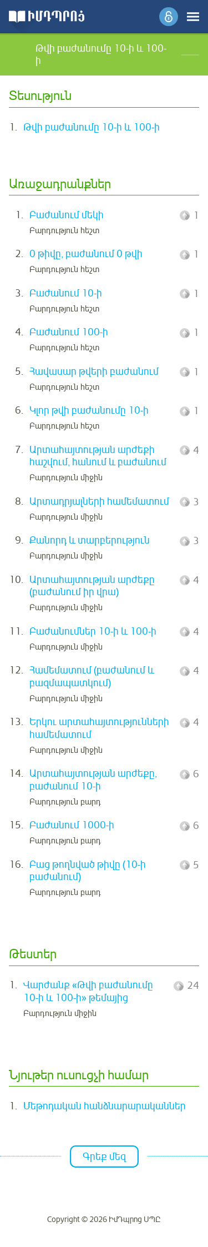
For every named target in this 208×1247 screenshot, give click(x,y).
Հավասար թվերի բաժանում (94, 371)
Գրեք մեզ (104, 1156)
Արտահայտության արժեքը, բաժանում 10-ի (93, 779)
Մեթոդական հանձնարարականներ (104, 1106)
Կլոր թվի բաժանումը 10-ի (89, 410)
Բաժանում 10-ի (65, 293)
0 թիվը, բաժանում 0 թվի (86, 254)
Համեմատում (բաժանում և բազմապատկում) (91, 676)
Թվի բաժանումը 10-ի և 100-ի (91, 127)
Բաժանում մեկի (66, 215)
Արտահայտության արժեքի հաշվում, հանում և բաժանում (97, 456)
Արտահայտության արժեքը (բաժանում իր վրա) (92, 586)
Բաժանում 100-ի (68, 332)
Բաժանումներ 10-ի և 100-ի (92, 631)
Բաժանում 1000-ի (71, 825)
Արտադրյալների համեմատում (99, 501)
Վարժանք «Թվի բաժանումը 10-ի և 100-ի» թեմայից (88, 991)
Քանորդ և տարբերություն (89, 540)
